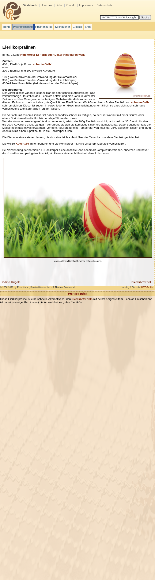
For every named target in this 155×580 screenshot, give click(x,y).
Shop (88, 26)
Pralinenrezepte (23, 26)
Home (7, 26)
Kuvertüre (22, 143)
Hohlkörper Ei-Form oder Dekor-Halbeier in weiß (52, 54)
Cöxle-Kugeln (11, 282)
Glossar (77, 26)
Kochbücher (62, 26)
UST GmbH (147, 287)
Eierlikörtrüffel (141, 282)
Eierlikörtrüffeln (82, 299)
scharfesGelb (42, 64)
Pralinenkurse (44, 26)
